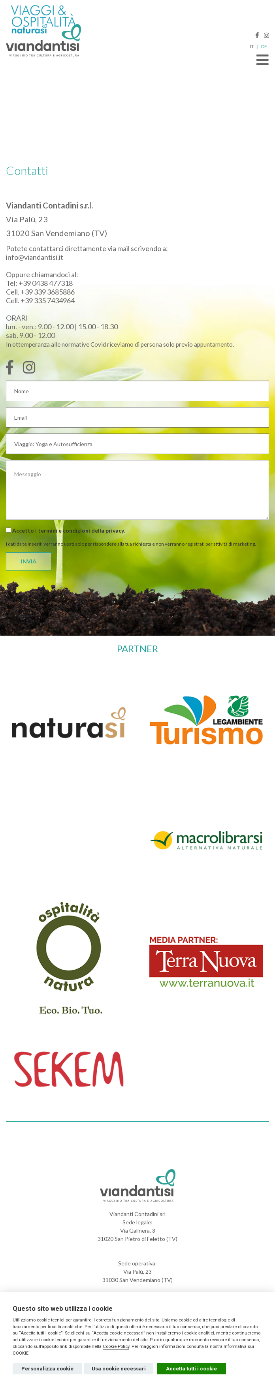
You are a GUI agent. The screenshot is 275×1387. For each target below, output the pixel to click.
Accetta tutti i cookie (191, 1369)
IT (252, 46)
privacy (114, 530)
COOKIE (20, 1353)
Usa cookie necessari (119, 1369)
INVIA (28, 561)
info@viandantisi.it (34, 257)
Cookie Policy (116, 1346)
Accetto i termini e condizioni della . (65, 530)
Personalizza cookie (47, 1369)
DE (264, 46)
